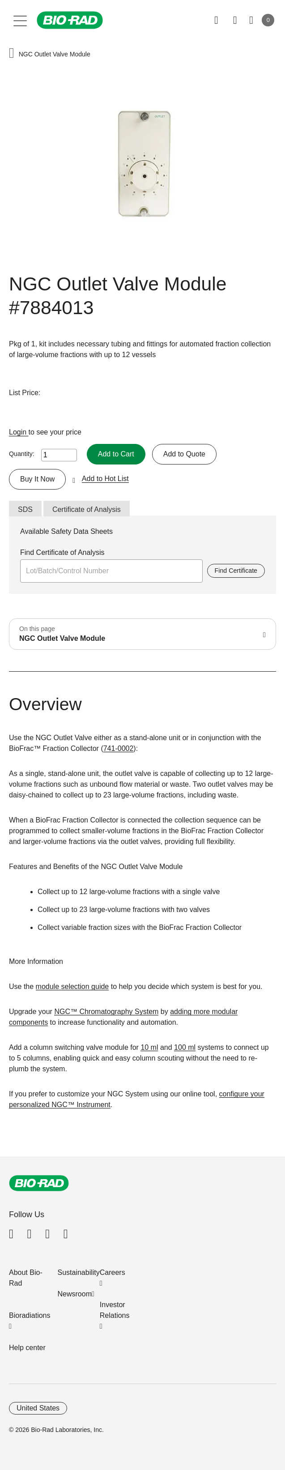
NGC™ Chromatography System (106, 1011)
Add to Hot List (105, 478)
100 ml (185, 1047)
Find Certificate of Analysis (62, 552)
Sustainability (79, 1272)
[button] (11, 54)
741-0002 (118, 748)
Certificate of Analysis (86, 509)
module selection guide (72, 986)
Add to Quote (184, 454)
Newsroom (75, 1294)
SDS (25, 509)
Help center (27, 1347)
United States (38, 1408)
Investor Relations (115, 1310)
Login (19, 432)
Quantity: (21, 453)
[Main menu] (20, 20)
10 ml (149, 1047)
